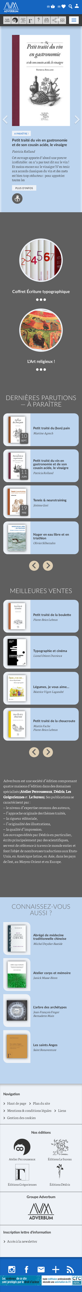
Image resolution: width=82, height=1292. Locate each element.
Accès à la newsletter (22, 1241)
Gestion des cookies (21, 1118)
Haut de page (16, 1103)
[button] (5, 119)
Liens (62, 1110)
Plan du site (41, 1103)
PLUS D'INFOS (24, 188)
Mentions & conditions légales (29, 1110)
